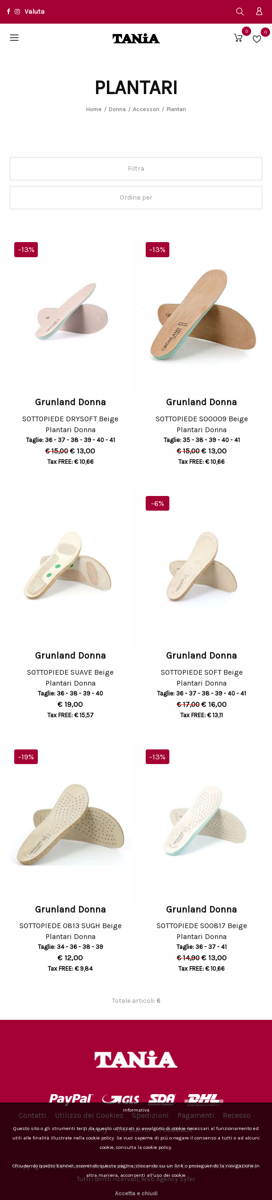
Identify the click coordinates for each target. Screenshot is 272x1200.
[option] (70, 315)
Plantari (176, 109)
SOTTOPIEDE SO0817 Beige (202, 925)
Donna (117, 109)
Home (94, 109)
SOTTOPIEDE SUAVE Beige (70, 672)
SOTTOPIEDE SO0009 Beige (202, 418)
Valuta (34, 12)
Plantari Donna (70, 431)
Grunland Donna (70, 402)
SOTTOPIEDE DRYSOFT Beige (70, 418)
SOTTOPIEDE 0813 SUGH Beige (70, 925)
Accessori (146, 109)
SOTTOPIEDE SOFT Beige (202, 672)
